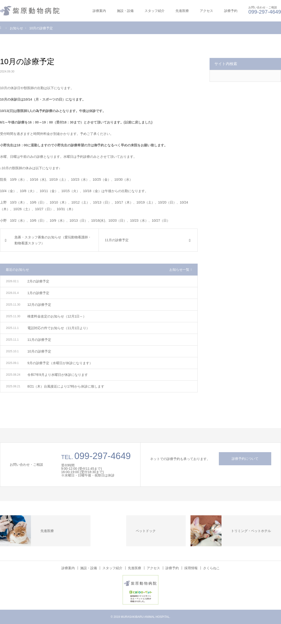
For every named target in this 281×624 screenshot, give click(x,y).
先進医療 (182, 11)
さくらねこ (211, 568)
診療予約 (230, 11)
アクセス (206, 11)
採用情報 (191, 568)
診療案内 (99, 11)
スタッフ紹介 (155, 11)
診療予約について (245, 458)
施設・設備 (125, 11)
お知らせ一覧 (179, 269)
